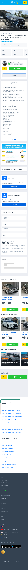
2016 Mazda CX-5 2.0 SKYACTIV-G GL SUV (8, 298)
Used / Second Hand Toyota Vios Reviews (11, 432)
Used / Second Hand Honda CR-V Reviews (11, 413)
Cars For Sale (4, 480)
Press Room (8, 564)
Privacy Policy (11, 561)
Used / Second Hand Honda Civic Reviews (11, 407)
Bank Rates (5, 228)
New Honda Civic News (7, 445)
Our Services (3, 503)
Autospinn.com (14, 532)
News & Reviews (4, 485)
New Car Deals (4, 482)
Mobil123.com (7, 529)
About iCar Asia (4, 568)
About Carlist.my (4, 511)
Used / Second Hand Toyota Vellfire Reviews (12, 416)
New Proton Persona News (8, 451)
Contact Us (3, 513)
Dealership (3, 498)
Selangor (16, 64)
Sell (25, 2)
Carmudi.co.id (15, 529)
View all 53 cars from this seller (14, 72)
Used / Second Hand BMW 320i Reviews (11, 422)
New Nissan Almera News (7, 448)
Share (19, 45)
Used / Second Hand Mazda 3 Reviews (10, 426)
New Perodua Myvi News (7, 442)
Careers (2, 564)
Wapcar (5, 537)
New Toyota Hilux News (7, 461)
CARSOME (6, 534)
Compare (14, 45)
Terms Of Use (4, 561)
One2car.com (6, 532)
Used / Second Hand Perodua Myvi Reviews (11, 419)
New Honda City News (7, 457)
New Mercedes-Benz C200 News (9, 464)
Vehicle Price (6, 217)
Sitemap (3, 519)
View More (14, 139)
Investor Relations (17, 564)
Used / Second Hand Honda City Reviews (11, 410)
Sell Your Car (3, 488)
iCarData (3, 501)
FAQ (2, 516)
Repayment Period (7, 234)
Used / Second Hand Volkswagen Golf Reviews (12, 429)
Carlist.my (6, 526)
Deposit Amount (6, 222)
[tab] (5, 83)
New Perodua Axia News (7, 467)
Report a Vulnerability (20, 561)
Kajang (21, 64)
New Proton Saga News (7, 454)
